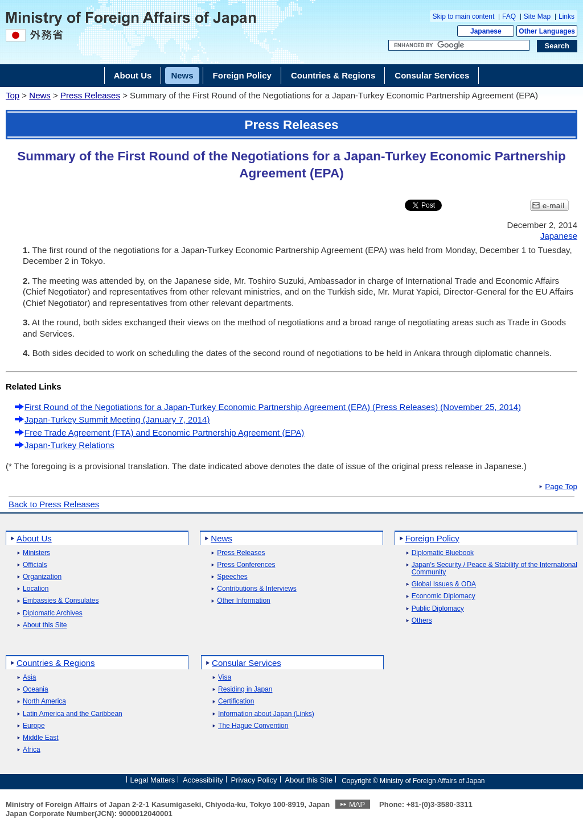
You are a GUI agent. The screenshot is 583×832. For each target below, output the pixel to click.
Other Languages (547, 31)
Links (566, 16)
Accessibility (203, 780)
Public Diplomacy (438, 608)
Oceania (35, 689)
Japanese (486, 31)
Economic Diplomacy (443, 596)
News (40, 95)
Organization (42, 577)
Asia (29, 677)
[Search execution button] (557, 46)
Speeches (232, 577)
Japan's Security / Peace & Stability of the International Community (494, 568)
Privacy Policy (254, 780)
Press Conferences (246, 565)
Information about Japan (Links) (266, 714)
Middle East (41, 738)
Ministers (36, 553)
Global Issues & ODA (444, 584)
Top (12, 95)
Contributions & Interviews (256, 589)
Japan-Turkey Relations (69, 445)
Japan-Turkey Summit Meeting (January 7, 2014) (117, 419)
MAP (357, 804)
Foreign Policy (432, 538)
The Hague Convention (253, 726)
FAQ (509, 16)
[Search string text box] (458, 45)
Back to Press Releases (54, 504)
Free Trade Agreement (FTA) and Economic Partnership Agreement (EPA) (164, 432)
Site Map (537, 16)
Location (35, 589)
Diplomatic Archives (53, 613)
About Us (34, 538)
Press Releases (90, 95)
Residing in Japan (245, 689)
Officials (35, 565)
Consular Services (246, 663)
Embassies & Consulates (60, 601)
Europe (34, 726)
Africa (31, 750)
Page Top (561, 487)
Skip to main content (464, 16)
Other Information (243, 601)
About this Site (45, 625)
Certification (236, 701)
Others (422, 620)
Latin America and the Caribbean (72, 714)
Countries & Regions (56, 663)
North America (44, 701)
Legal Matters (152, 780)
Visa (224, 677)
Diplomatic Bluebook (443, 553)
